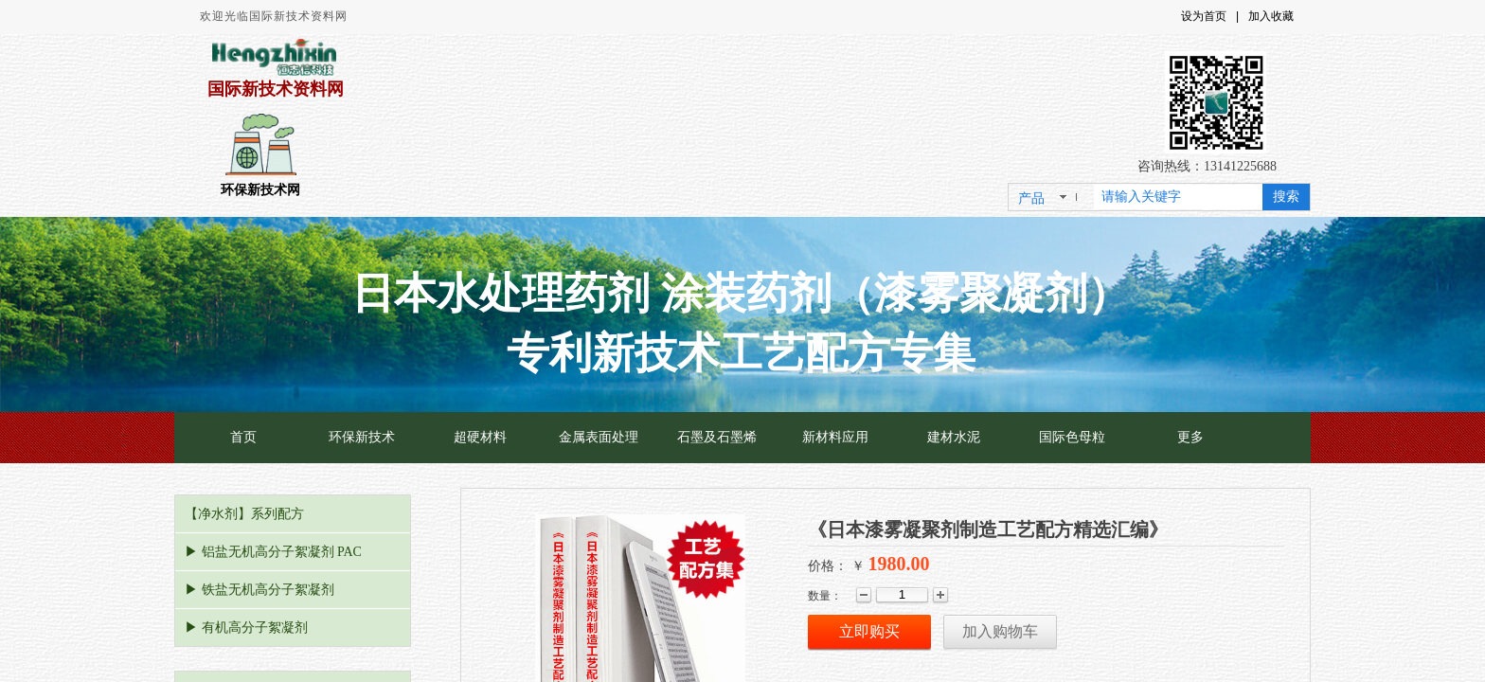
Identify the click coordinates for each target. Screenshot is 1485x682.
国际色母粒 (1072, 437)
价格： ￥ (836, 566)
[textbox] (1178, 197)
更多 (1190, 437)
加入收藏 (1271, 16)
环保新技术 (362, 437)
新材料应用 (835, 437)
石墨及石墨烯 (717, 437)
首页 (243, 437)
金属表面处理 (598, 437)
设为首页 (1203, 16)
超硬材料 (480, 437)
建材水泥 (953, 437)
